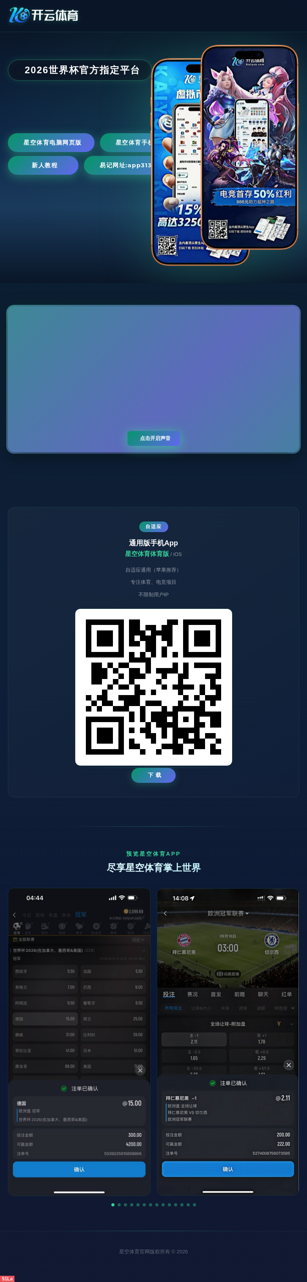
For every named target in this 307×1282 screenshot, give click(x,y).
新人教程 (45, 165)
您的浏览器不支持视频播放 (153, 379)
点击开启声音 (155, 438)
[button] (112, 1204)
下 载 (155, 775)
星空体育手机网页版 (145, 142)
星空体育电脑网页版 (53, 142)
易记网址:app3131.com (136, 165)
